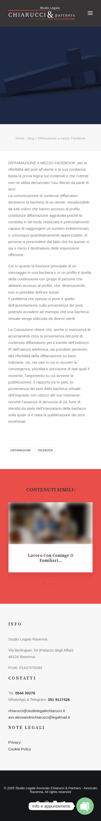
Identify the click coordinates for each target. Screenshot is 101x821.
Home (20, 138)
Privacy (14, 742)
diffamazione (21, 450)
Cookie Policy (19, 749)
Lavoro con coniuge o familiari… (50, 556)
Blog (31, 138)
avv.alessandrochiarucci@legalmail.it (39, 717)
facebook (45, 450)
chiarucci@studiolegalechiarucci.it (36, 711)
